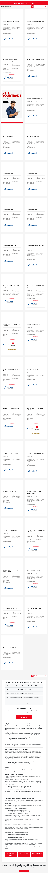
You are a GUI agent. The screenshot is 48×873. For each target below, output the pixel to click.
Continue (24, 870)
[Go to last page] (45, 6)
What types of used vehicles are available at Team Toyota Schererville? (22, 685)
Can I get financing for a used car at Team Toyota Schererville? (20, 693)
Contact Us (24, 717)
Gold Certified (12, 349)
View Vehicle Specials (10, 854)
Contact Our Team (37, 853)
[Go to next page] (43, 6)
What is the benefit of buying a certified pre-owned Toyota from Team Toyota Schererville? (22, 698)
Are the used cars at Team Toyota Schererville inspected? (19, 689)
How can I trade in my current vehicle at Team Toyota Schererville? (21, 702)
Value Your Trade (24, 853)
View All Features (12, 74)
